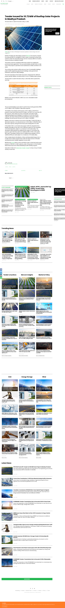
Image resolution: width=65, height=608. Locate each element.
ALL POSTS (23, 170)
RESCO (10, 166)
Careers (39, 590)
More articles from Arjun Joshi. (12, 163)
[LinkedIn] (8, 1)
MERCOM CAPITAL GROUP (59, 1)
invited (12, 142)
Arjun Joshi (12, 24)
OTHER (49, 4)
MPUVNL (28, 55)
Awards (22, 590)
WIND (45, 4)
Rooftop (14, 166)
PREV (6, 170)
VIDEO (53, 4)
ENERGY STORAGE (38, 4)
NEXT (40, 170)
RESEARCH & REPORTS (36, 1)
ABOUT (47, 1)
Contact (35, 590)
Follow (6, 51)
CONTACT (51, 1)
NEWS (30, 1)
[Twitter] (6, 1)
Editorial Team (29, 590)
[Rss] (4, 1)
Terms (48, 590)
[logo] (4, 4)
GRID (32, 4)
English (10, 1)
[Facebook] (2, 1)
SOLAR (28, 4)
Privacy (44, 590)
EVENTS (42, 1)
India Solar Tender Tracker (23, 148)
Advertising (17, 590)
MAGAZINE (58, 4)
